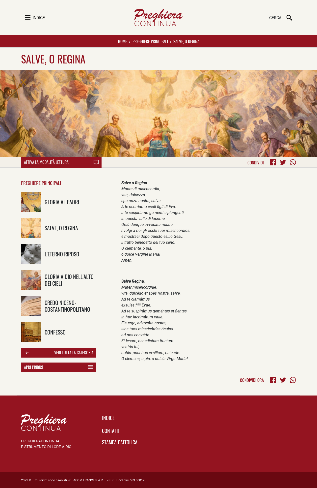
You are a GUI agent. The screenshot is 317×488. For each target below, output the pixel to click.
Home (122, 41)
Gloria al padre (62, 202)
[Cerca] (256, 18)
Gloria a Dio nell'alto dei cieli (69, 279)
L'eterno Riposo (62, 254)
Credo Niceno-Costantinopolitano (67, 305)
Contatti (110, 430)
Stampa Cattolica (119, 442)
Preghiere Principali (150, 41)
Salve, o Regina (61, 228)
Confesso (55, 332)
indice (108, 418)
